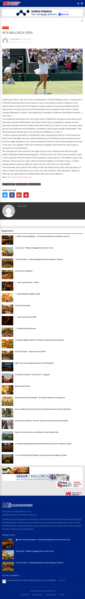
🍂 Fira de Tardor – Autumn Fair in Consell (30, 351)
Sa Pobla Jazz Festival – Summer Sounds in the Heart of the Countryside (41, 421)
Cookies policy (50, 595)
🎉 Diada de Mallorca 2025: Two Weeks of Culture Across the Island (39, 340)
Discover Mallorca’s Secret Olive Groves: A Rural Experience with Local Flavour (43, 409)
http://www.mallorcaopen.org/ (19, 177)
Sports (5, 28)
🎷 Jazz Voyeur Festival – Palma (27, 282)
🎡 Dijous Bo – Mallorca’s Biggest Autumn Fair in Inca (34, 248)
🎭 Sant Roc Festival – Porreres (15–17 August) (32, 375)
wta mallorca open (34, 184)
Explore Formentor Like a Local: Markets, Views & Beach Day (36, 432)
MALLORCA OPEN (21, 184)
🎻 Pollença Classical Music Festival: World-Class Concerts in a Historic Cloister (43, 444)
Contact (62, 595)
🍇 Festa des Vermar (22, 386)
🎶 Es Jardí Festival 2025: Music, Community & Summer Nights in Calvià (41, 455)
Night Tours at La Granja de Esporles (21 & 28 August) (34, 363)
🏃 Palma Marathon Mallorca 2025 (27, 294)
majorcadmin (15, 39)
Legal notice (24, 595)
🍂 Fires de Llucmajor (22, 305)
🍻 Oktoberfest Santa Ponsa (25, 328)
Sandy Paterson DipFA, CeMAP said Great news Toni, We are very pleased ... (32, 580)
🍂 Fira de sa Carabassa (23, 271)
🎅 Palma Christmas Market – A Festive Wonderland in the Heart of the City (42, 236)
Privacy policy (37, 595)
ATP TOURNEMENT (8, 184)
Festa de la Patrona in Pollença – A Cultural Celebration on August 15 (40, 398)
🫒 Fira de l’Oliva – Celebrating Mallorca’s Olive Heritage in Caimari (39, 259)
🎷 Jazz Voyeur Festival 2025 (25, 317)
